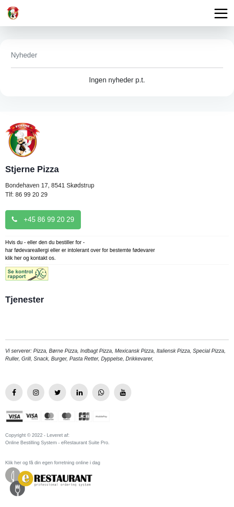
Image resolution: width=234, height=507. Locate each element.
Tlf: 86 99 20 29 (26, 194)
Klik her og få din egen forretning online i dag (52, 462)
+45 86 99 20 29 (43, 219)
